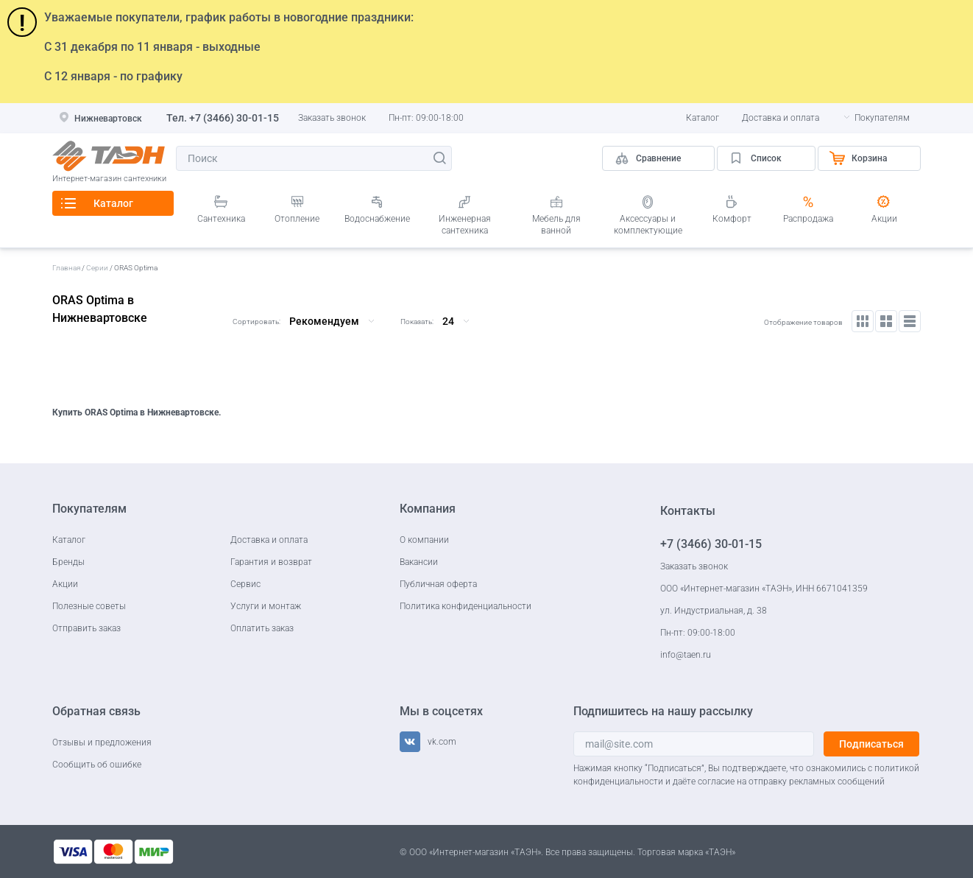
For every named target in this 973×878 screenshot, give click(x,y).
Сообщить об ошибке (96, 764)
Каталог (702, 118)
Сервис (245, 584)
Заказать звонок (332, 118)
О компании (424, 540)
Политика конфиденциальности (465, 606)
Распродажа (808, 219)
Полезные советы (89, 606)
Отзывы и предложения (102, 742)
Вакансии (419, 562)
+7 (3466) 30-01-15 (234, 118)
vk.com (442, 742)
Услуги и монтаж (265, 606)
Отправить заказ (86, 628)
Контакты (687, 511)
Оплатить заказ (262, 628)
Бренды (68, 562)
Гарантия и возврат (271, 562)
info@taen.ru (685, 655)
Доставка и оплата (780, 118)
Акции (884, 219)
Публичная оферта (438, 584)
